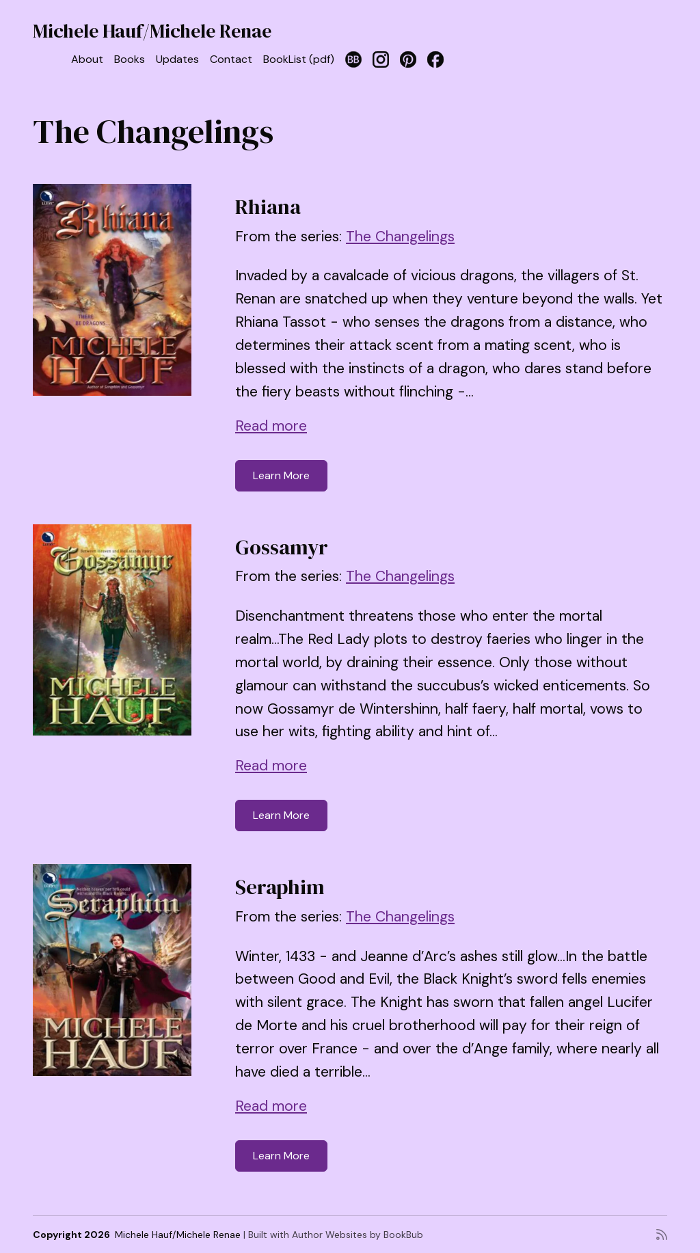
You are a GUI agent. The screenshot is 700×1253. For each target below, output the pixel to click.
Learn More (281, 475)
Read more (271, 425)
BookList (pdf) (298, 59)
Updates (177, 59)
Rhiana (268, 207)
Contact (231, 59)
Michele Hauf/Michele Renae (152, 31)
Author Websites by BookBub (357, 1234)
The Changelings (400, 236)
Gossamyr (281, 547)
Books (129, 59)
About (87, 59)
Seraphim (280, 887)
